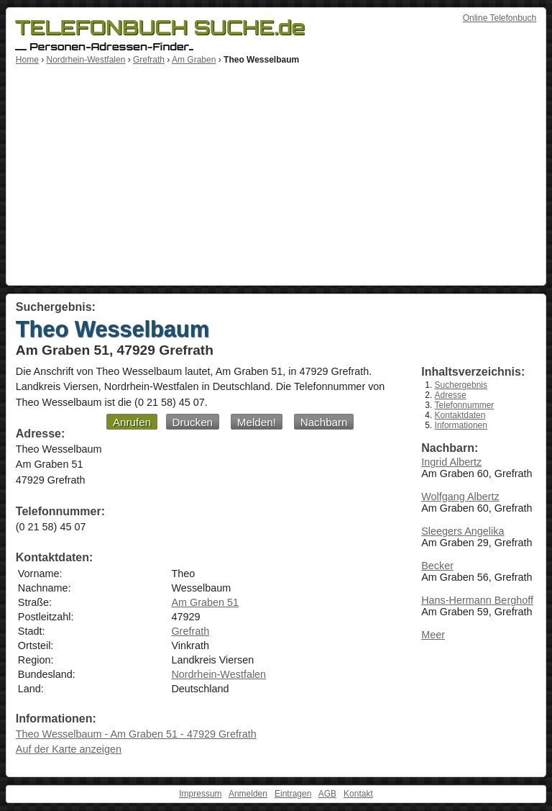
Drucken (192, 422)
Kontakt (358, 794)
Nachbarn (324, 422)
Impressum (200, 794)
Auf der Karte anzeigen (68, 749)
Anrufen (132, 422)
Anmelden (248, 794)
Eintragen (293, 794)
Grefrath (149, 60)
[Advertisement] (276, 172)
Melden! (256, 422)
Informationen (461, 425)
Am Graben (194, 60)
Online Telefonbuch (500, 18)
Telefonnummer (464, 405)
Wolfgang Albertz (460, 496)
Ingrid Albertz (451, 462)
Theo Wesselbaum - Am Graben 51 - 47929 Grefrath (136, 734)
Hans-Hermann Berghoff (477, 600)
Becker (437, 565)
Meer (433, 634)
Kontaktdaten (460, 415)
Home (27, 60)
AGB (327, 794)
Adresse (450, 395)
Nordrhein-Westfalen (85, 60)
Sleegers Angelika (462, 531)
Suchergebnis (461, 385)
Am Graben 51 (205, 602)
